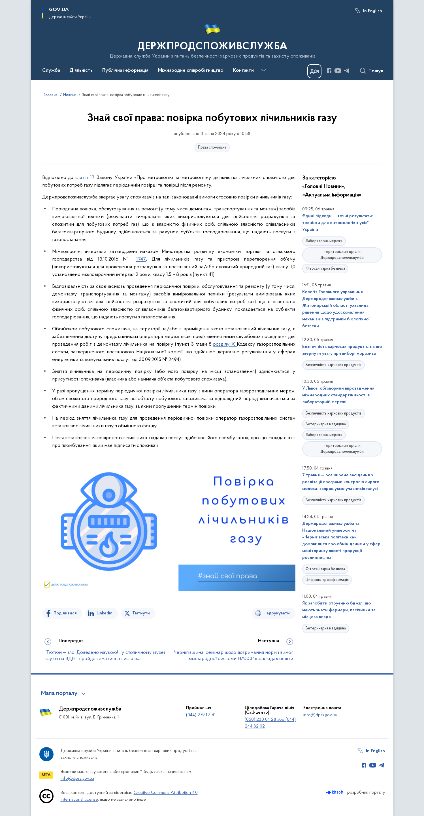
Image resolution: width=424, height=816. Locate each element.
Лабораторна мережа (324, 241)
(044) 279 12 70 (201, 715)
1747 (141, 259)
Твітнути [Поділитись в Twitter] (141, 613)
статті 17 (85, 177)
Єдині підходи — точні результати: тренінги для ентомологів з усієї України (337, 223)
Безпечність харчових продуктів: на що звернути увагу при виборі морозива (342, 350)
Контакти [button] (243, 70)
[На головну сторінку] (212, 39)
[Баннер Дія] (314, 71)
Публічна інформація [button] (125, 70)
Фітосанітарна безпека (325, 269)
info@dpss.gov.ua (320, 715)
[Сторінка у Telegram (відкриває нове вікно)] (346, 70)
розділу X (224, 344)
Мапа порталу (59, 693)
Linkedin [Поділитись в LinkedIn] (104, 613)
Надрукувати (276, 613)
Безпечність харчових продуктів (333, 365)
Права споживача (212, 147)
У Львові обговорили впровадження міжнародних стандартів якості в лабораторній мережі (338, 395)
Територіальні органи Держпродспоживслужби (342, 255)
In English (372, 11)
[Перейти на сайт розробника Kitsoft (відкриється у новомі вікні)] (335, 792)
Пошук (375, 71)
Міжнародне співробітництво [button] (190, 70)
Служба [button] (51, 70)
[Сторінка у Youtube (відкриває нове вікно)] (337, 70)
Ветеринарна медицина (326, 424)
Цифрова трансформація (327, 580)
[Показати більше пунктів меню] (263, 70)
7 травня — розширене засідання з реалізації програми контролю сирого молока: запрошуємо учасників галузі (340, 482)
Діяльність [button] (81, 70)
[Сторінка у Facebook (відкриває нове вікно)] (329, 70)
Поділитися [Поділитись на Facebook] (65, 613)
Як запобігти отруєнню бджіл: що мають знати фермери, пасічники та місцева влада (339, 610)
